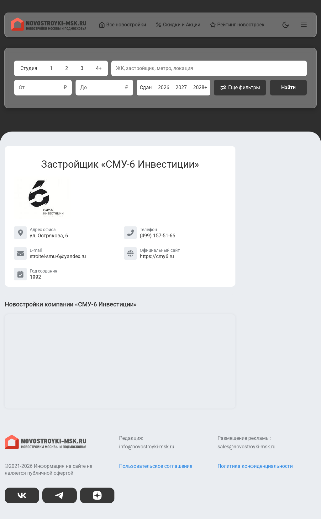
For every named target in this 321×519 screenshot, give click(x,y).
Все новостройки (122, 25)
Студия (28, 68)
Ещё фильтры (240, 87)
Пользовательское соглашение (155, 466)
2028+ (200, 87)
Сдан (146, 87)
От (22, 87)
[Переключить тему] (284, 24)
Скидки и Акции (177, 25)
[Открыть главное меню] (302, 24)
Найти (288, 87)
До (83, 87)
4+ (99, 68)
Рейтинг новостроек (237, 25)
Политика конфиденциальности (255, 466)
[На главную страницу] (48, 29)
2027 (181, 87)
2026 (163, 87)
